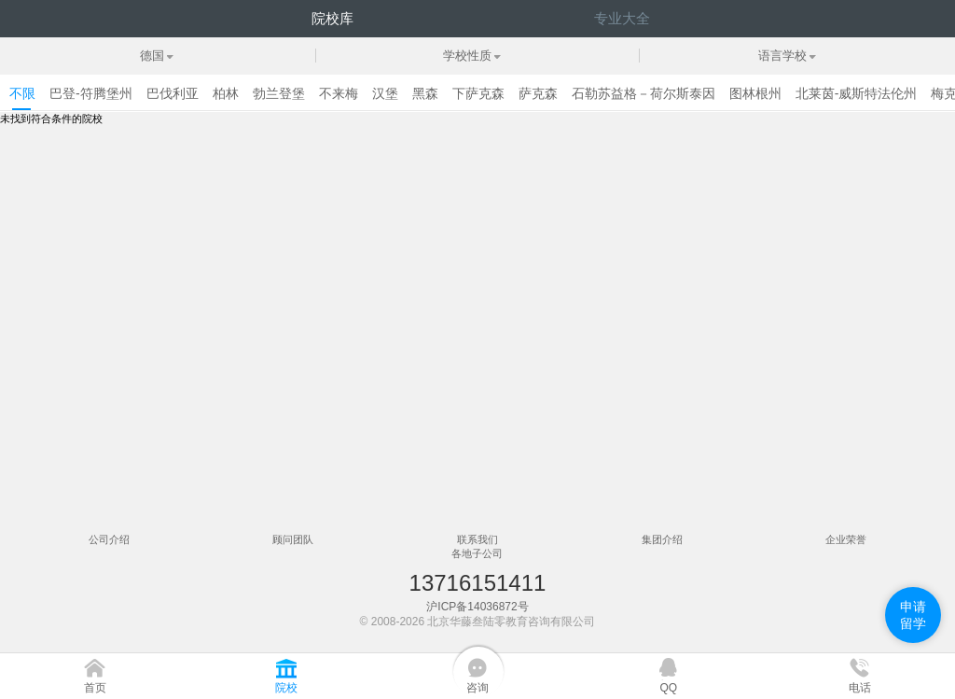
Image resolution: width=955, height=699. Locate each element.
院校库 (332, 18)
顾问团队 (292, 539)
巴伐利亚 (172, 93)
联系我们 (477, 539)
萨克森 (538, 93)
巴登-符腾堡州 (90, 93)
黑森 (425, 93)
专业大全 (622, 18)
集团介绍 (662, 539)
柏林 (226, 93)
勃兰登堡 (279, 93)
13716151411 (478, 582)
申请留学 (913, 615)
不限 (22, 93)
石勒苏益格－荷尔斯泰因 (643, 93)
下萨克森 (478, 93)
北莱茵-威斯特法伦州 (857, 93)
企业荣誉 (845, 539)
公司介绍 (109, 539)
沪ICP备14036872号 (477, 606)
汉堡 (385, 93)
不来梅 (338, 93)
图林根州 (755, 93)
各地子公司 (477, 553)
